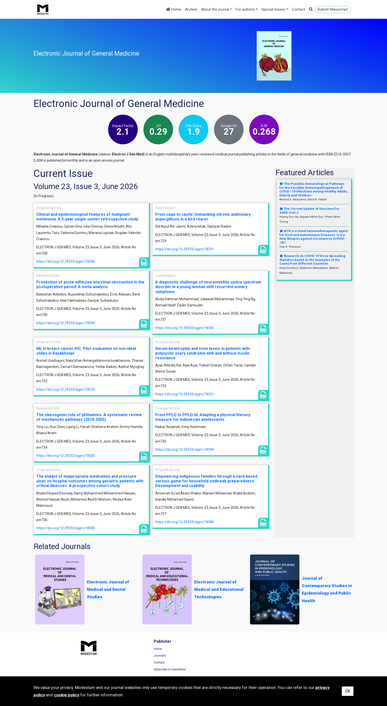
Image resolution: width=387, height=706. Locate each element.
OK (347, 691)
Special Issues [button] (273, 9)
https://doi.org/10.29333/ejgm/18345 (65, 323)
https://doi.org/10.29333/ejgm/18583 (65, 456)
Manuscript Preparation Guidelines (221, 670)
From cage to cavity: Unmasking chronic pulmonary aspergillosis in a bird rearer (203, 216)
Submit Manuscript (332, 9)
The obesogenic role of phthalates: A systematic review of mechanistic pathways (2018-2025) (89, 417)
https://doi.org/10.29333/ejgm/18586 (184, 522)
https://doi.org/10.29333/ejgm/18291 (184, 249)
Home (173, 9)
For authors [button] (245, 9)
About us (204, 663)
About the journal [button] (215, 9)
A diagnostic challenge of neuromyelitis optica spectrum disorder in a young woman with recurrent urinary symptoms (208, 287)
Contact (298, 9)
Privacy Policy (290, 656)
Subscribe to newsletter (132, 670)
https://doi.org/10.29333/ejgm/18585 (65, 528)
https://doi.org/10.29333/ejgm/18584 (184, 449)
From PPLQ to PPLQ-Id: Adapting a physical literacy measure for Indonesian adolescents (202, 417)
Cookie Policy (290, 663)
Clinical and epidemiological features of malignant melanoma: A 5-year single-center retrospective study (87, 216)
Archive (191, 9)
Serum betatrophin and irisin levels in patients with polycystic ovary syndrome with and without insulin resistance (202, 353)
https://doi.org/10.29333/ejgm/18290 (65, 261)
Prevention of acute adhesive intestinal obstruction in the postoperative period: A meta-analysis (90, 284)
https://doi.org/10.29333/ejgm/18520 (65, 389)
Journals (122, 656)
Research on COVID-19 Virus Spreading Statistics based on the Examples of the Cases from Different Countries (312, 259)
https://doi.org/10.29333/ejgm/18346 (184, 328)
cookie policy (66, 694)
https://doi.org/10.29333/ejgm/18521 (184, 394)
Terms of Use (290, 649)
